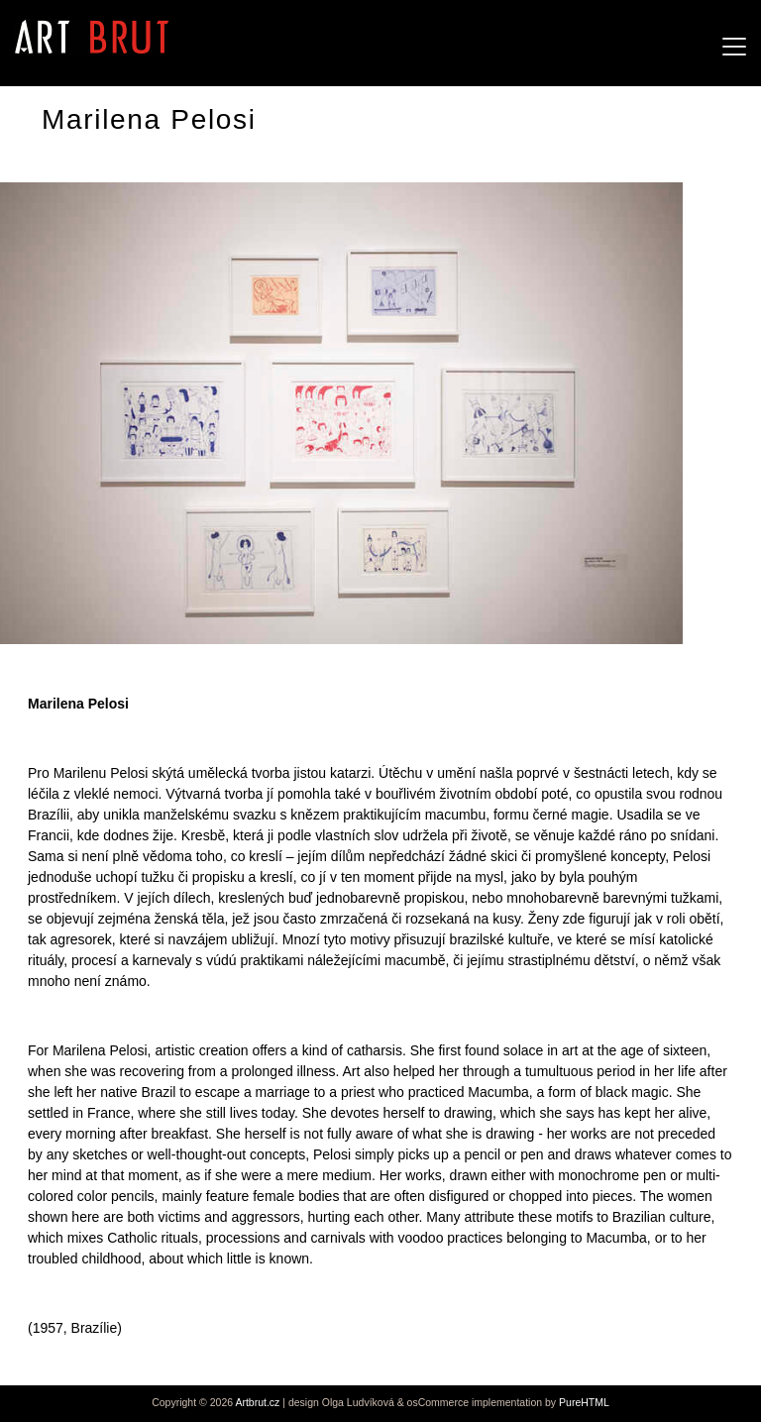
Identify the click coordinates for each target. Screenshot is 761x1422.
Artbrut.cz (257, 1402)
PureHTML (584, 1402)
